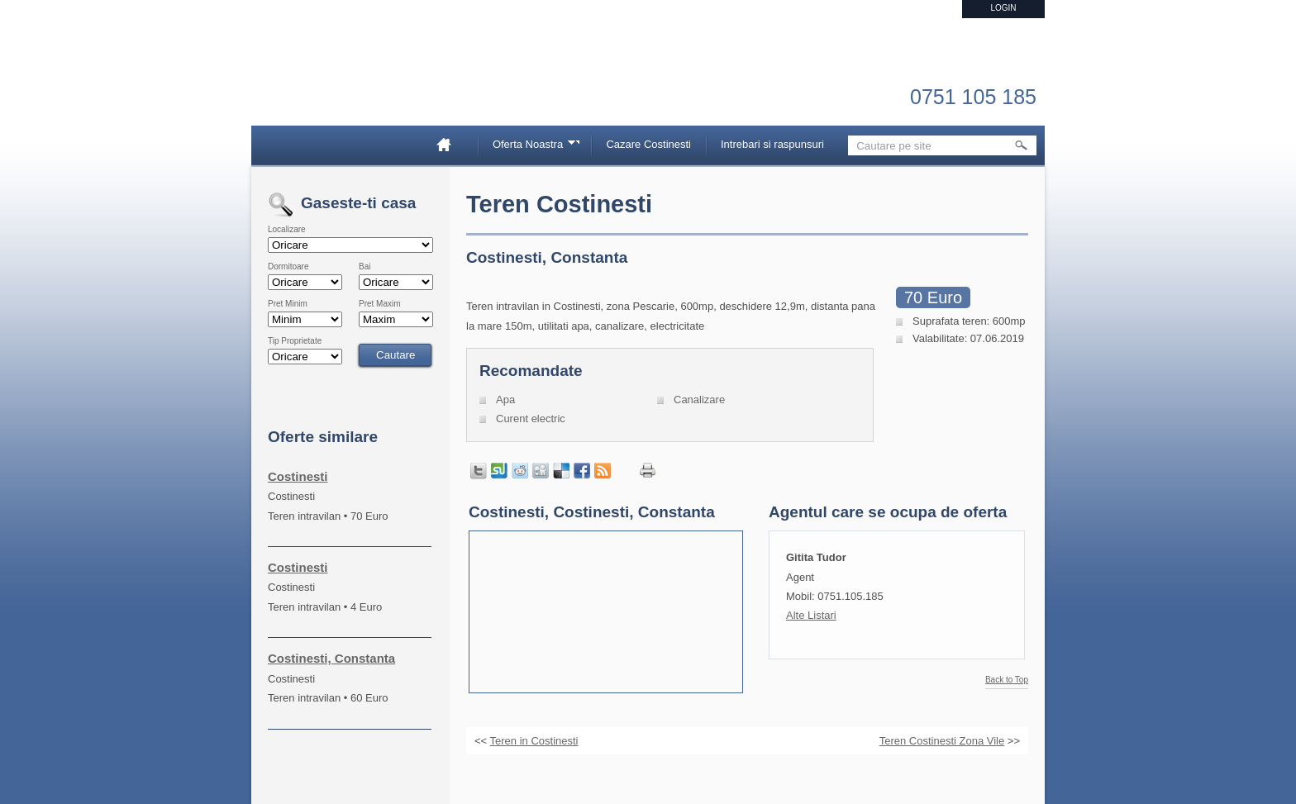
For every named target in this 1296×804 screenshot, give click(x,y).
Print (647, 470)
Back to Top (1006, 680)
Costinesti (298, 476)
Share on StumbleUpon (499, 471)
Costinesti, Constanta (331, 658)
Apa (505, 399)
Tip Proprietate (295, 341)
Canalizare (699, 399)
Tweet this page (478, 471)
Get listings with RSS (602, 471)
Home (450, 144)
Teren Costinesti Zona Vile (942, 741)
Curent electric (530, 418)
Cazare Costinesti (648, 144)
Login (1003, 7)
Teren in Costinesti (534, 741)
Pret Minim (287, 304)
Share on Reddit (520, 471)
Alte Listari (811, 615)
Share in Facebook (582, 471)
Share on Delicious (561, 471)
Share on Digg (540, 471)
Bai (364, 267)
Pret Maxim (380, 304)
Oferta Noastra (530, 146)
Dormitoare (288, 267)
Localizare (287, 230)
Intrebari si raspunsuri (772, 144)
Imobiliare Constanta (354, 82)
